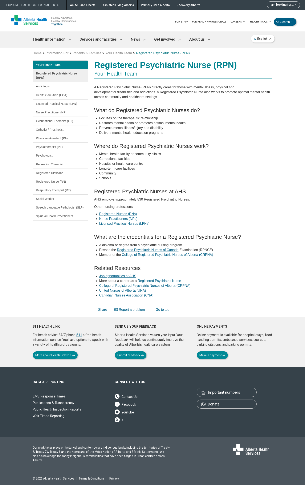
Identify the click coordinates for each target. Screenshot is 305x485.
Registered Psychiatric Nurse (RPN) (56, 75)
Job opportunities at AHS (117, 276)
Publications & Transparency (53, 403)
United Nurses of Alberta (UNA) (122, 290)
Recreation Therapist (49, 164)
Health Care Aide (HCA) (51, 95)
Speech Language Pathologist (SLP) (60, 207)
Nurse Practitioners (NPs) (118, 219)
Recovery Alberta (188, 5)
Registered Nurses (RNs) (118, 214)
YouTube (124, 412)
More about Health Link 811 (55, 355)
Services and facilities (101, 39)
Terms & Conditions (92, 478)
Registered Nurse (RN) (51, 181)
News (138, 39)
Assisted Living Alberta (118, 5)
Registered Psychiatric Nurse (159, 281)
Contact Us (126, 397)
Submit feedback (130, 355)
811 (79, 335)
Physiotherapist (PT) (49, 147)
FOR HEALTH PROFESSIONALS (209, 21)
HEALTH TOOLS (261, 22)
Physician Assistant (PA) (52, 138)
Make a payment (212, 355)
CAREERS (238, 22)
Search (285, 22)
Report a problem (129, 309)
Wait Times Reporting (48, 416)
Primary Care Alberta (155, 5)
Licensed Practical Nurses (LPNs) (124, 223)
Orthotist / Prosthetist (50, 129)
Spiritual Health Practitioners (54, 216)
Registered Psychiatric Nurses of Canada (148, 250)
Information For (57, 53)
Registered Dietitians (49, 173)
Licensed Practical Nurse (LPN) (56, 103)
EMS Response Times (49, 396)
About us (199, 39)
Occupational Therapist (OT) (54, 121)
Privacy (114, 478)
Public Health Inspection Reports (57, 409)
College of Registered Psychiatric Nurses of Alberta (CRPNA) (167, 254)
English (263, 38)
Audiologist (43, 86)
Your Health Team (118, 53)
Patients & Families (87, 53)
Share (100, 309)
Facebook (125, 405)
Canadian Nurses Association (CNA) (126, 295)
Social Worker (45, 199)
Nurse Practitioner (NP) (51, 112)
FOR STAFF (181, 21)
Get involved (167, 39)
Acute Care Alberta (82, 5)
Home (37, 53)
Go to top (161, 309)
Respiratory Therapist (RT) (53, 190)
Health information (52, 39)
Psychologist (44, 155)
